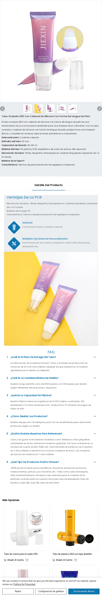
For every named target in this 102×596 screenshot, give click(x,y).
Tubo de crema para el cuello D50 (20, 554)
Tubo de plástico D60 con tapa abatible (72, 554)
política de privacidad (24, 584)
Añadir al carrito (15, 560)
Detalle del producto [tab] (48, 185)
